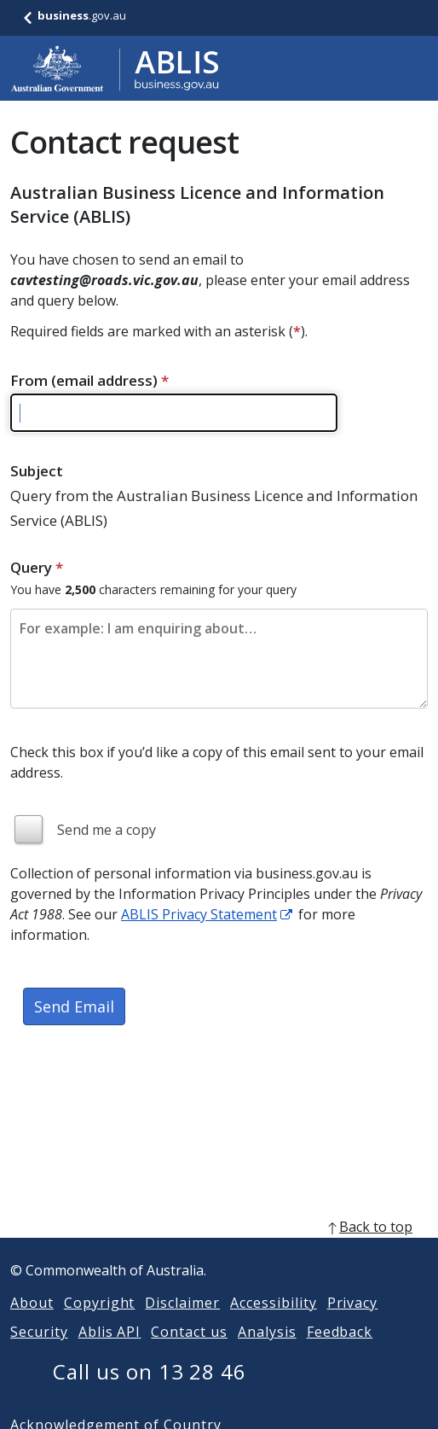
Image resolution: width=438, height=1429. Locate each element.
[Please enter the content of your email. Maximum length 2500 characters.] (219, 659)
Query (36, 567)
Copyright (99, 1323)
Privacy (352, 1323)
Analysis (267, 1352)
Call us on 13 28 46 (149, 1392)
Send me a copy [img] (106, 829)
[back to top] (219, 1247)
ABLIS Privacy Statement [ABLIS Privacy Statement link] (199, 914)
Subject (36, 471)
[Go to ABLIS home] (115, 68)
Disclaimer (182, 1323)
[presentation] (139, 1101)
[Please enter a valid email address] (173, 413)
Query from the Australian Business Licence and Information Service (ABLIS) (214, 508)
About (32, 1323)
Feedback (340, 1352)
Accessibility (273, 1323)
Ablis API (109, 1352)
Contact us (189, 1352)
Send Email (74, 1006)
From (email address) (89, 380)
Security (39, 1352)
